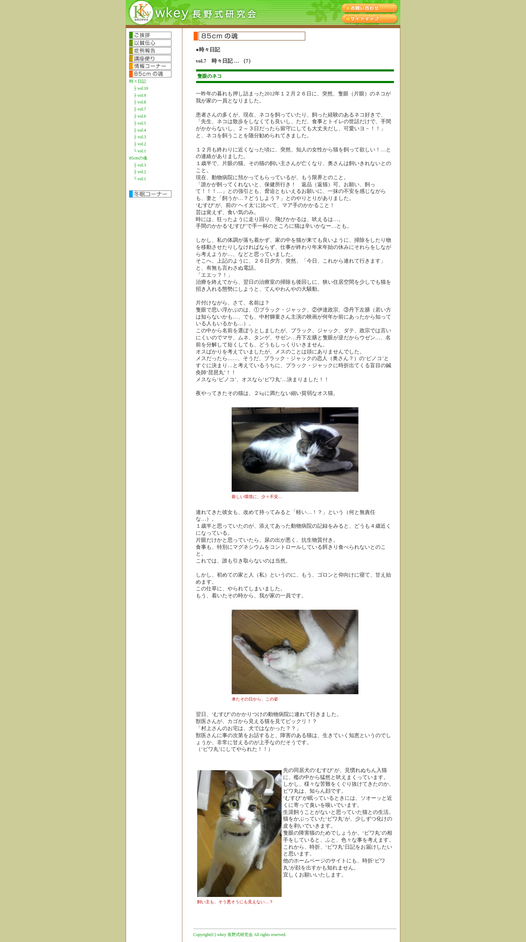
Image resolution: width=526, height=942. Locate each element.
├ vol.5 (139, 123)
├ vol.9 (139, 95)
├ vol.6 (139, 116)
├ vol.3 (139, 136)
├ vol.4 (139, 130)
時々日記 (137, 81)
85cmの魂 (138, 158)
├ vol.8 (139, 102)
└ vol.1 (139, 151)
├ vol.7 (139, 109)
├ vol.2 (139, 144)
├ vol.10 (140, 88)
